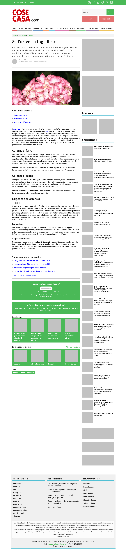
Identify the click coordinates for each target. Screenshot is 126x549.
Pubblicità (17, 498)
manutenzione (19, 373)
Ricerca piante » (73, 347)
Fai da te (72, 28)
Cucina (46, 28)
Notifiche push (18, 513)
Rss (89, 2)
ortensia (30, 373)
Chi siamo (17, 484)
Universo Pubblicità (89, 507)
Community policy (20, 510)
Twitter (107, 2)
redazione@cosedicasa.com (58, 544)
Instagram (98, 2)
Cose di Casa (25, 15)
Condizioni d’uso (19, 507)
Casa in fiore (81, 28)
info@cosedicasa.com (35, 308)
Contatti (16, 487)
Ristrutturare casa (25, 28)
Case (14, 28)
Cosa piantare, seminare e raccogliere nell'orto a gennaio (62, 485)
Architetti (17, 495)
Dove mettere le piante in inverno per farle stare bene (62, 490)
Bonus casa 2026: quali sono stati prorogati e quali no (60, 496)
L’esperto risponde (107, 28)
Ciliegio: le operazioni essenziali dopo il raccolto (32, 261)
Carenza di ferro (20, 115)
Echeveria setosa (54, 507)
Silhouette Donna (89, 500)
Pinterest (103, 2)
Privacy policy (18, 504)
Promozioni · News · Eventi (24, 2)
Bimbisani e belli (88, 497)
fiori (46, 131)
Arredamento (37, 28)
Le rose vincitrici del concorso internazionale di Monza (34, 271)
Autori (15, 490)
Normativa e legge (92, 28)
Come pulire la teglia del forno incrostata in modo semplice (63, 502)
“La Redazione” (30, 60)
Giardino (30, 35)
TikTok (111, 2)
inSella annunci (88, 493)
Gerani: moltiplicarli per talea (25, 275)
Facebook (94, 2)
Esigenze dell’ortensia (22, 122)
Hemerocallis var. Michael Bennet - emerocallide (32, 264)
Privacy (16, 501)
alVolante (86, 484)
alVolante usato (88, 487)
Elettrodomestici (62, 28)
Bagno (52, 28)
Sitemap (16, 516)
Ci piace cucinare (88, 503)
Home (15, 35)
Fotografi (17, 493)
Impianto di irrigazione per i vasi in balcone (30, 268)
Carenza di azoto (20, 119)
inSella (85, 490)
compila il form (46, 311)
